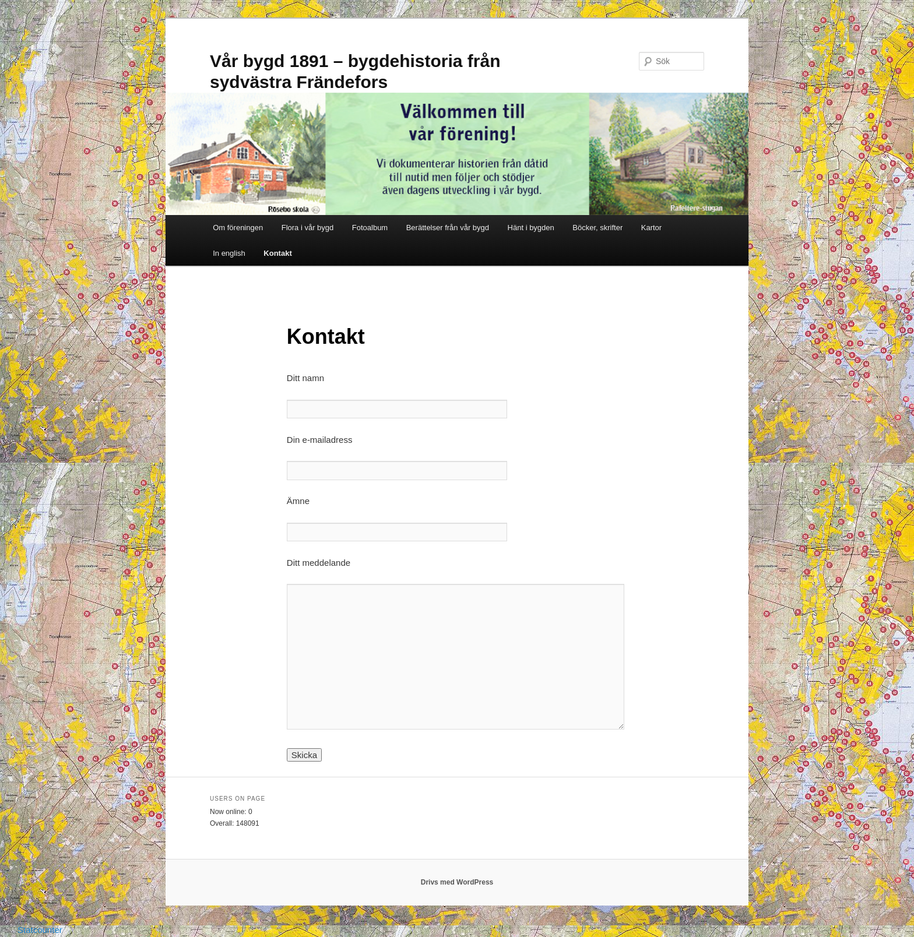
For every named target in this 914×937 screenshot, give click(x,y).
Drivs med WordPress (457, 882)
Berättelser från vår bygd (447, 227)
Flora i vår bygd (308, 227)
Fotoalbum (370, 227)
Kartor (651, 227)
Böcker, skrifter (597, 227)
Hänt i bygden (531, 227)
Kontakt (277, 253)
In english (229, 253)
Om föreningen (238, 227)
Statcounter (39, 930)
